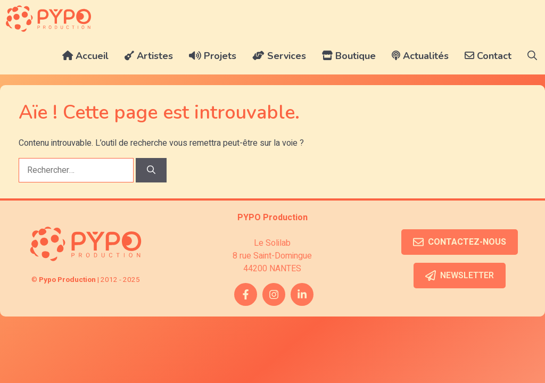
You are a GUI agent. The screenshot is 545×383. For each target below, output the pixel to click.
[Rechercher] (151, 170)
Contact (488, 55)
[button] (532, 55)
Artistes (149, 55)
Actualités (420, 55)
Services (279, 55)
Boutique (349, 55)
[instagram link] (273, 294)
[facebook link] (245, 294)
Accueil (85, 55)
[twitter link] (302, 294)
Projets (212, 55)
